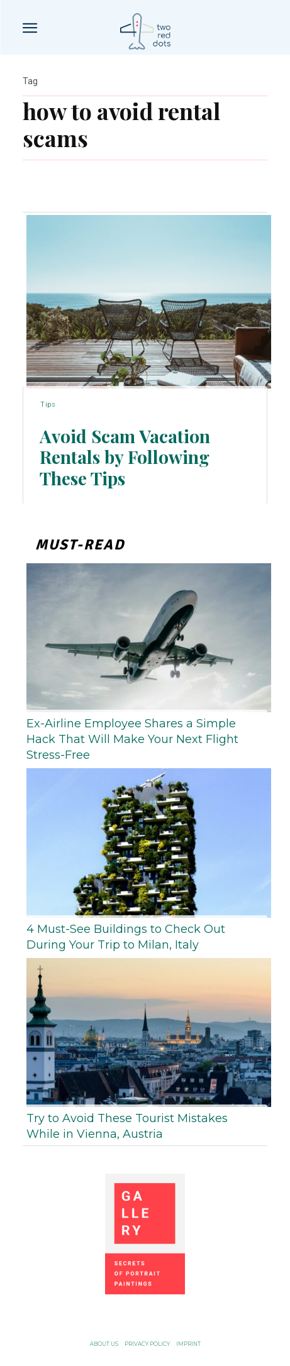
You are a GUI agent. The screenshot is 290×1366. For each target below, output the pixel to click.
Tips (47, 404)
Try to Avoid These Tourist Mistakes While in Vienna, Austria (127, 1126)
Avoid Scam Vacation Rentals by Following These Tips (125, 457)
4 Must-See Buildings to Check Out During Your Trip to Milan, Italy (125, 937)
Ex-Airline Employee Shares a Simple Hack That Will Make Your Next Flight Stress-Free (132, 739)
